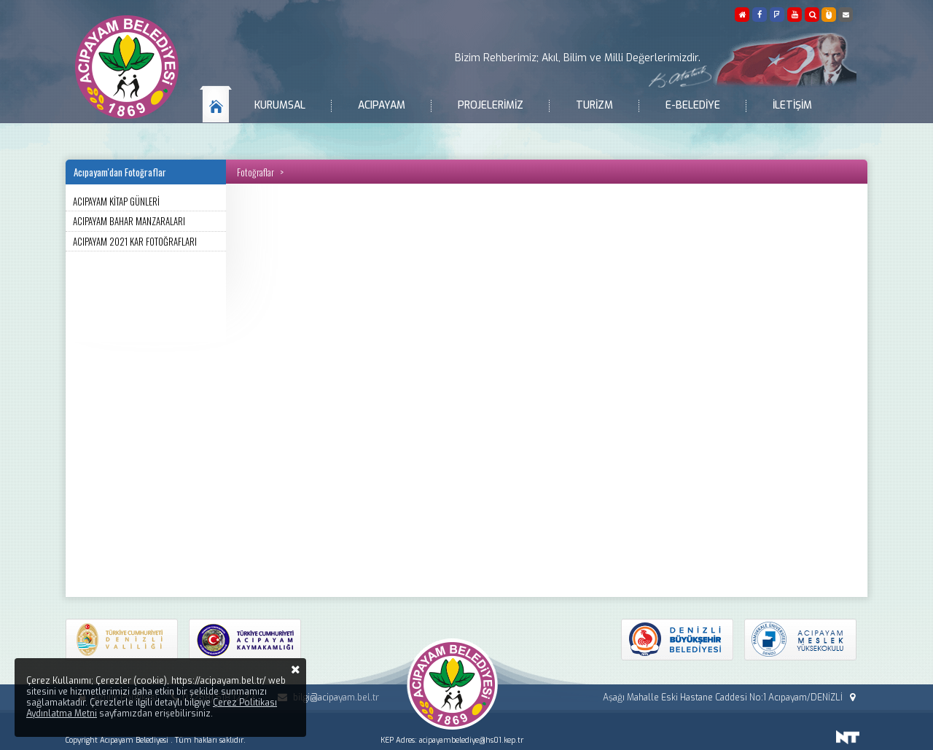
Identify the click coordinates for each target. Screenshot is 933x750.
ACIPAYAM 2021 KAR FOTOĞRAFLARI (135, 241)
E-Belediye (692, 105)
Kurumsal (279, 105)
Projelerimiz (490, 105)
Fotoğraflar (255, 172)
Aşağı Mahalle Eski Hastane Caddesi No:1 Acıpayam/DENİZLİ (731, 697)
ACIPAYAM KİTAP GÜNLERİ (116, 201)
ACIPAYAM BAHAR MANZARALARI (129, 221)
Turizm (594, 105)
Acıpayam (381, 105)
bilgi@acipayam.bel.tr (326, 697)
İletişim (792, 105)
